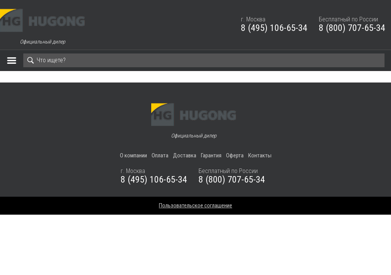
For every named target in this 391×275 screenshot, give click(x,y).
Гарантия (211, 155)
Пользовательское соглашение (195, 205)
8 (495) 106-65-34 (274, 28)
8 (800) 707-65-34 (352, 28)
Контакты (259, 155)
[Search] (204, 60)
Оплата (160, 155)
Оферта (235, 155)
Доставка (184, 155)
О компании (133, 155)
